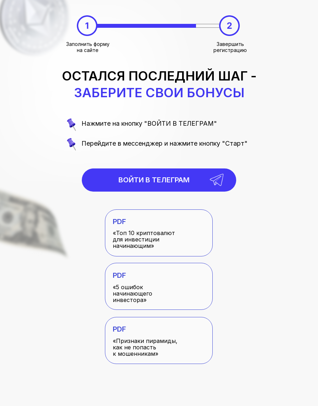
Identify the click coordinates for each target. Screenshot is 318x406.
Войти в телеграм (154, 180)
